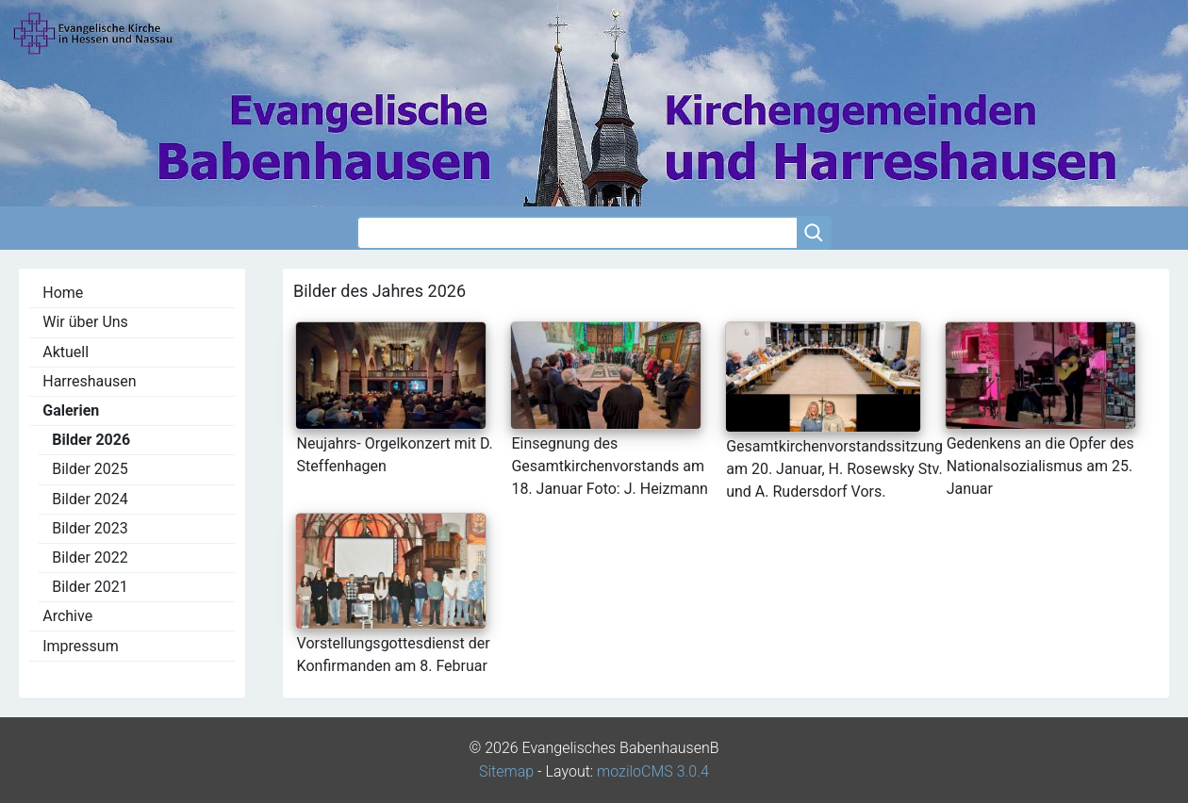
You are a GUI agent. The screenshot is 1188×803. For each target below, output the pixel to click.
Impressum (80, 646)
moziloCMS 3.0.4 (653, 771)
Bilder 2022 (90, 557)
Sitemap (506, 771)
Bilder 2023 (90, 528)
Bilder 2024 (90, 499)
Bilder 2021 (90, 587)
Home (62, 293)
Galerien (70, 410)
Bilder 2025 (90, 469)
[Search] (576, 233)
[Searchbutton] (814, 233)
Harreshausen (89, 381)
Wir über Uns (85, 322)
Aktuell (65, 352)
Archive (67, 616)
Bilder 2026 (91, 440)
